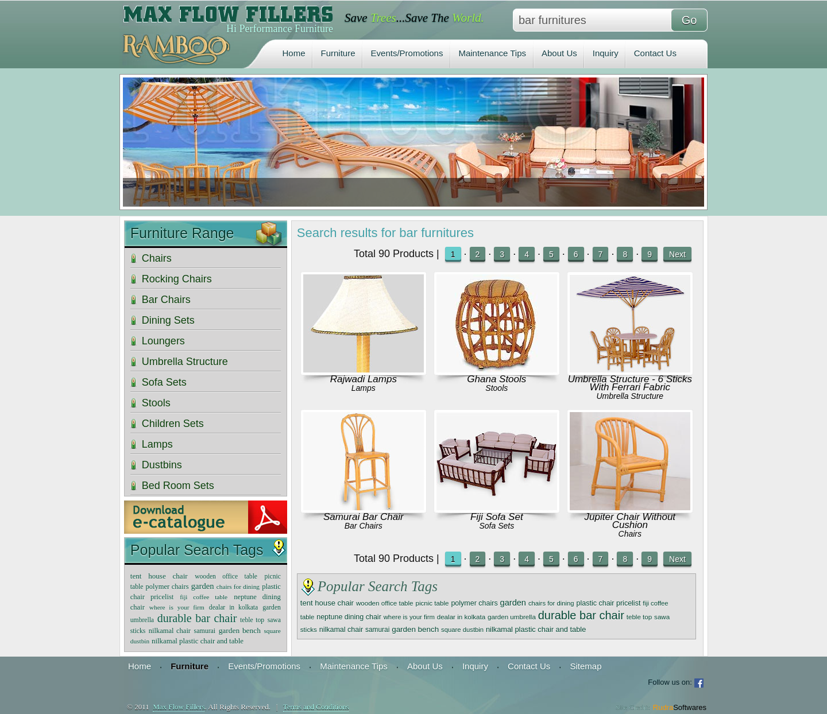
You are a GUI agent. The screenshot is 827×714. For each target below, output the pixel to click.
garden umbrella (512, 616)
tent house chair (327, 603)
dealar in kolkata (461, 616)
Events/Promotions (407, 53)
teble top (639, 616)
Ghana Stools (496, 379)
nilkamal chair (341, 630)
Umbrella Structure (629, 396)
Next (677, 254)
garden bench (415, 629)
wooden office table (384, 603)
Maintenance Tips (492, 53)
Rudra (679, 707)
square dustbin (462, 629)
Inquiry (606, 53)
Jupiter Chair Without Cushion (630, 520)
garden (513, 602)
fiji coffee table (203, 596)
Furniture (338, 53)
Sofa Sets (496, 525)
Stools (496, 388)
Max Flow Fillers (178, 707)
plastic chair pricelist (609, 603)
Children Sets (173, 423)
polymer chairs (474, 603)
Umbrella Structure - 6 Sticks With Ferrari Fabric (630, 383)
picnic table (432, 603)
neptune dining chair (348, 617)
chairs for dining (551, 603)
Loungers (163, 341)
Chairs (630, 533)
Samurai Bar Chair (363, 516)
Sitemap (585, 666)
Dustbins (162, 465)
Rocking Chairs (177, 279)
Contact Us (655, 53)
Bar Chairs (363, 525)
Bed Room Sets (178, 485)
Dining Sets (168, 320)
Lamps (363, 388)
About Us (559, 53)
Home (294, 53)
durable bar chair (581, 615)
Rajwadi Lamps (363, 379)
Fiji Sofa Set (496, 516)
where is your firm (409, 617)
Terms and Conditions (316, 707)
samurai (377, 630)
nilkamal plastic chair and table (536, 629)
